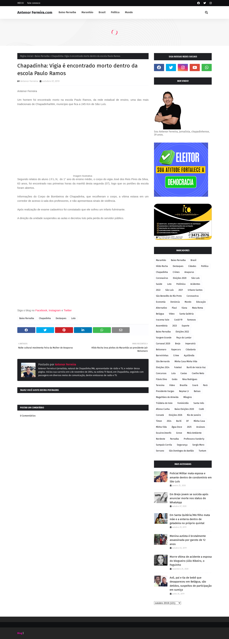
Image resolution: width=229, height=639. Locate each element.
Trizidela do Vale (164, 403)
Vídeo (172, 314)
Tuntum (202, 451)
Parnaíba (174, 439)
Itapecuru (176, 349)
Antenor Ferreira (29, 81)
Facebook (41, 310)
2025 (189, 427)
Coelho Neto (198, 373)
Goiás (174, 379)
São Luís (195, 278)
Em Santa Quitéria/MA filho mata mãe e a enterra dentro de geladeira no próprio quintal (190, 519)
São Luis (169, 290)
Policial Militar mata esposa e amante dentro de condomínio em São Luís (191, 477)
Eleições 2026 (175, 415)
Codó (201, 409)
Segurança (182, 445)
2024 (169, 421)
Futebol (178, 367)
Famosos (191, 320)
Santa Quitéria (186, 314)
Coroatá (160, 415)
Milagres (187, 397)
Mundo (188, 302)
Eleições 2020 (179, 278)
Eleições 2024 (162, 367)
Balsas (197, 391)
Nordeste (160, 439)
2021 (181, 290)
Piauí (174, 308)
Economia (161, 302)
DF (187, 421)
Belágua (160, 314)
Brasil (193, 260)
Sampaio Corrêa (164, 445)
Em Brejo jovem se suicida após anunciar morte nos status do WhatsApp (189, 498)
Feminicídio (183, 403)
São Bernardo (163, 361)
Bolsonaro (161, 349)
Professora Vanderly (194, 439)
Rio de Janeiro (194, 415)
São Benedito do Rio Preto (169, 296)
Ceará (195, 385)
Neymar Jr (184, 391)
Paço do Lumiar (183, 337)
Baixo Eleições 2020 (184, 409)
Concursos (161, 373)
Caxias (183, 373)
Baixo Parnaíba (42, 56)
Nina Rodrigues (189, 379)
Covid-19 (178, 320)
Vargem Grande (163, 337)
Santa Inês (198, 403)
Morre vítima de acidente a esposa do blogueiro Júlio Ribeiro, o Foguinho (191, 560)
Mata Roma (197, 308)
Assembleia (162, 325)
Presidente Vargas (165, 391)
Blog (19, 633)
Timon (159, 421)
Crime (176, 355)
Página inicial (26, 56)
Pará (205, 385)
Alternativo (161, 308)
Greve (179, 433)
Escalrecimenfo (163, 433)
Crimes (176, 272)
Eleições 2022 (182, 331)
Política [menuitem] (115, 12)
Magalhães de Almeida (167, 397)
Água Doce (177, 427)
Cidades (192, 266)
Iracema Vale (162, 320)
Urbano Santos (195, 290)
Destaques (61, 318)
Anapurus (189, 272)
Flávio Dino (161, 379)
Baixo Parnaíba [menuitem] (67, 12)
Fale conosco (33, 3)
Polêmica (181, 284)
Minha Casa (199, 421)
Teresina (160, 385)
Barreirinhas (162, 355)
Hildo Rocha (162, 266)
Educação (201, 302)
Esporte (185, 325)
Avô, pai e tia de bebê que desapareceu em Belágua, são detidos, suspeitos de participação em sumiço (191, 584)
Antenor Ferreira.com (34, 12)
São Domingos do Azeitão (181, 451)
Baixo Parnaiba (163, 331)
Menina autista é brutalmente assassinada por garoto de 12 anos (188, 540)
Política (204, 266)
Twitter (67, 310)
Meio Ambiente (194, 433)
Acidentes (195, 284)
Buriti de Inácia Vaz (196, 367)
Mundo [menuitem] (129, 12)
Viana (184, 308)
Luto (73, 318)
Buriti (178, 421)
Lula (173, 373)
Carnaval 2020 (163, 343)
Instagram (55, 310)
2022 (158, 290)
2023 (174, 325)
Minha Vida (161, 427)
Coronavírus (193, 296)
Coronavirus (162, 278)
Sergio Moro (198, 445)
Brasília (183, 385)
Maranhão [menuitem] (87, 12)
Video (172, 385)
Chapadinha (45, 318)
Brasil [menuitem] (102, 12)
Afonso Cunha (163, 409)
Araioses (200, 427)
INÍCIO (20, 3)
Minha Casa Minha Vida (186, 361)
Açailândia (189, 355)
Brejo (177, 343)
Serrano (160, 451)
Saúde (159, 284)
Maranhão (161, 260)
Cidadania (191, 349)
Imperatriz (190, 343)
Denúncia (175, 302)
